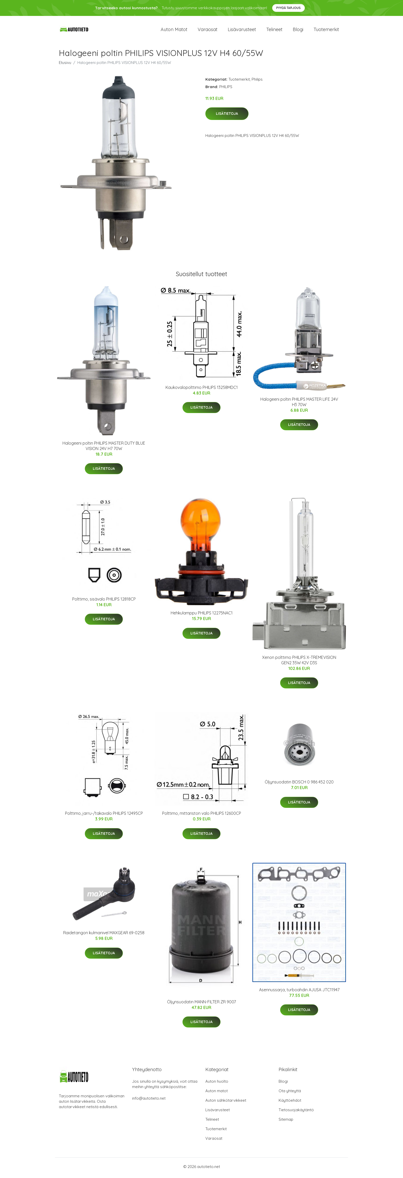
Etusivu (65, 65)
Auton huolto (216, 1083)
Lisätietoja (227, 116)
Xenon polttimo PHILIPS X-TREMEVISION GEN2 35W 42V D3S (299, 662)
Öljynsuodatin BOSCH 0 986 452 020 (299, 784)
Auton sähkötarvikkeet (225, 1102)
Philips (257, 81)
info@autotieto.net (149, 1100)
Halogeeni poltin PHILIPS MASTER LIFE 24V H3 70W (299, 404)
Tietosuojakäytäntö (296, 1112)
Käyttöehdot (290, 1102)
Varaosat (207, 31)
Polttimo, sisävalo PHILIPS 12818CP (104, 601)
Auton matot (174, 31)
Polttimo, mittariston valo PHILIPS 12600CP (201, 816)
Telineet (274, 31)
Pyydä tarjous (288, 8)
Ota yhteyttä (290, 1093)
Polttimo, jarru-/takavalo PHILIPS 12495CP (104, 816)
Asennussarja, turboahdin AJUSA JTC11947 (299, 992)
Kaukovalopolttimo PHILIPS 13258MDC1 (202, 389)
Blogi (298, 31)
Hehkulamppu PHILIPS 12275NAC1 (202, 615)
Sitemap (286, 1121)
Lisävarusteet (242, 31)
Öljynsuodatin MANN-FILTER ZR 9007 (201, 1004)
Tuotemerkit (326, 31)
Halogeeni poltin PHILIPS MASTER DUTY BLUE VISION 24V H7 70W (103, 448)
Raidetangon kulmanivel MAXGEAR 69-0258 (103, 935)
